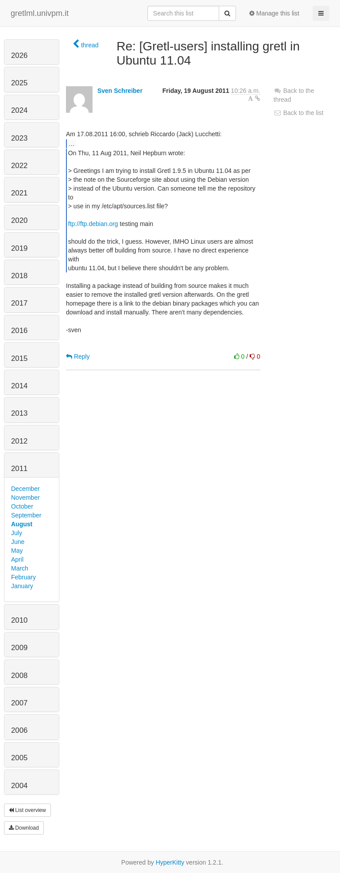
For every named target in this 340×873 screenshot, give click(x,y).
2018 (19, 276)
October (22, 506)
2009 (19, 647)
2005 (19, 758)
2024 (19, 110)
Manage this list (274, 13)
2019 (19, 248)
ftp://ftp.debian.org (93, 223)
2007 (19, 703)
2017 (19, 303)
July (16, 532)
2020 (19, 220)
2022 (19, 165)
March (19, 568)
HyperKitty (170, 862)
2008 (19, 675)
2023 (19, 138)
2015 (19, 358)
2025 (19, 83)
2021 (19, 193)
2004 (19, 785)
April (17, 559)
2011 (19, 468)
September (26, 515)
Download (24, 828)
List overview (27, 810)
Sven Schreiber (120, 90)
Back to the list (299, 112)
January (22, 586)
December (25, 488)
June (17, 541)
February (23, 577)
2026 (19, 55)
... (71, 143)
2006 (19, 730)
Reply (78, 356)
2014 (19, 386)
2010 (19, 620)
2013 (19, 413)
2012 (19, 441)
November (25, 497)
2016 (19, 330)
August (21, 524)
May (17, 550)
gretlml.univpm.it (40, 13)
